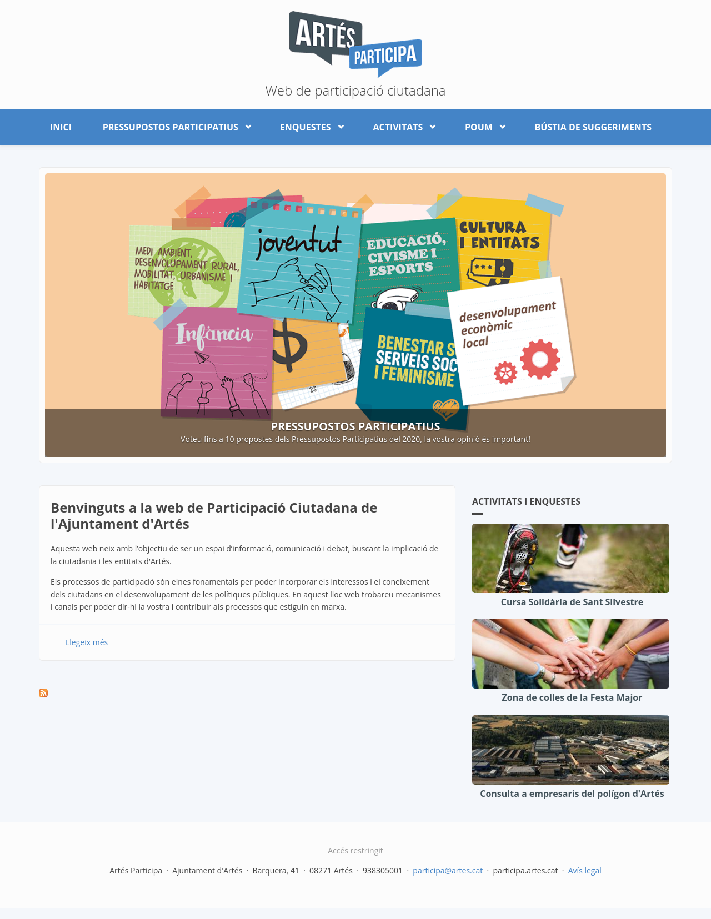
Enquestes (308, 125)
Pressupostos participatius (173, 125)
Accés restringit (355, 850)
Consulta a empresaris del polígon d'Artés (572, 793)
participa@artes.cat (448, 870)
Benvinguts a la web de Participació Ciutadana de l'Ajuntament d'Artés (214, 515)
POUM (481, 125)
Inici (61, 127)
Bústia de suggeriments (593, 127)
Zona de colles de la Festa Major (572, 697)
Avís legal (585, 870)
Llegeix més (87, 642)
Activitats (400, 125)
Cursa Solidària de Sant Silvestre (572, 602)
